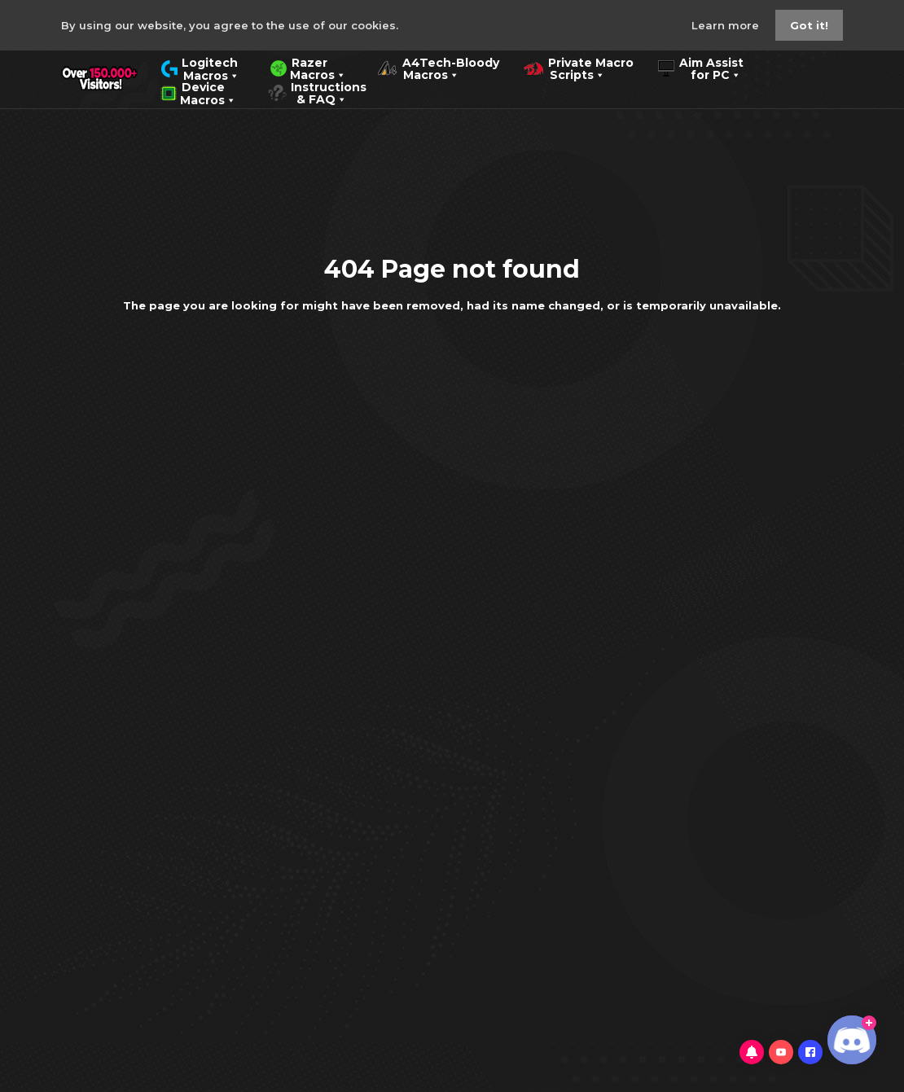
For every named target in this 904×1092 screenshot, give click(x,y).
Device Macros (198, 92)
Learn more (726, 25)
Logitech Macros (199, 67)
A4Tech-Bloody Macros (438, 67)
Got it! (809, 25)
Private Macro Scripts (579, 67)
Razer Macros (308, 67)
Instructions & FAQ (316, 92)
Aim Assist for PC (701, 67)
